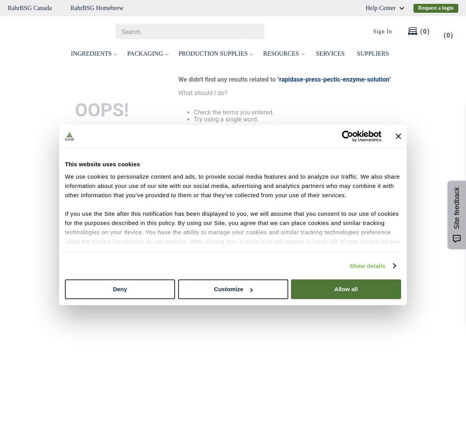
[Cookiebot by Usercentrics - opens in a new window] (347, 136)
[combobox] (190, 31)
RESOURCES (284, 53)
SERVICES (330, 53)
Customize (233, 289)
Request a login (436, 8)
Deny (120, 289)
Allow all (346, 289)
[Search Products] (254, 31)
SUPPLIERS (373, 53)
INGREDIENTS (94, 53)
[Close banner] (398, 136)
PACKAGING (148, 53)
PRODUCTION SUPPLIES (216, 53)
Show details (368, 266)
